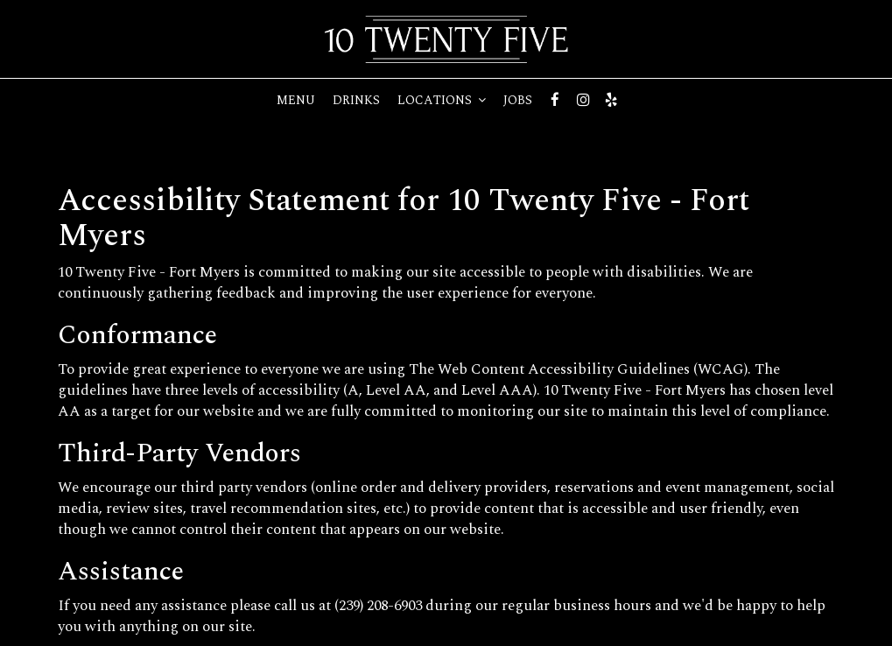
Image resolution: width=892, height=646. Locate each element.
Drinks (356, 100)
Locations (441, 100)
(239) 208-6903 (378, 605)
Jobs (517, 100)
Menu (296, 100)
